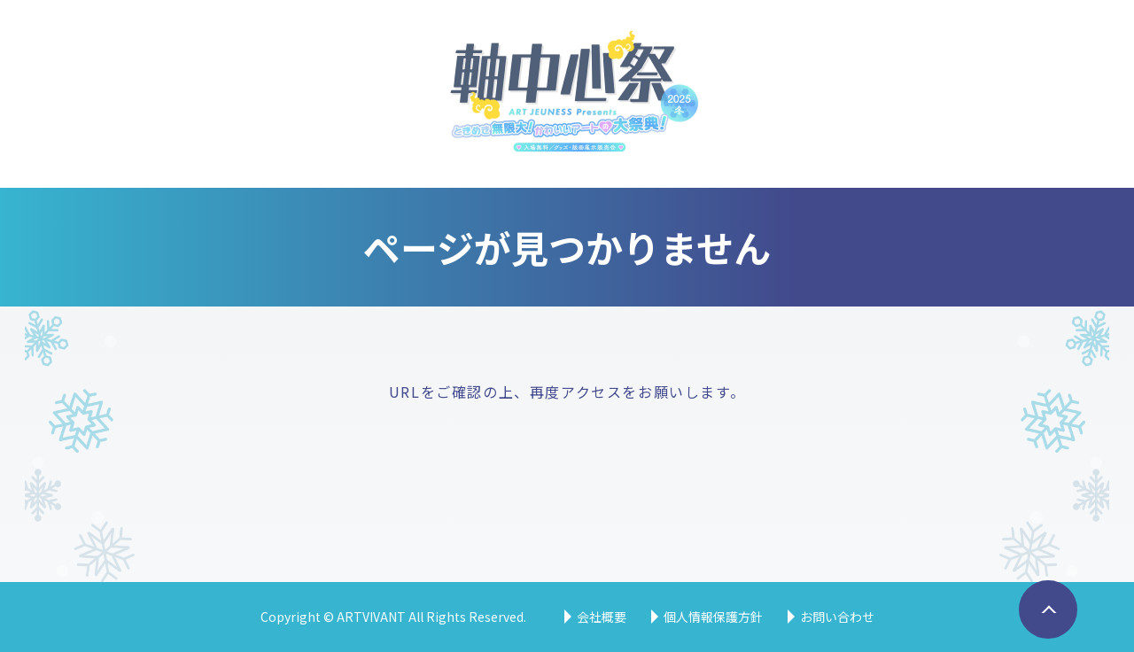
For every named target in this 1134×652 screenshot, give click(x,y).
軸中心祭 (567, 94)
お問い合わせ (837, 616)
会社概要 (601, 616)
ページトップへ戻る (1042, 637)
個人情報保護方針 (713, 616)
